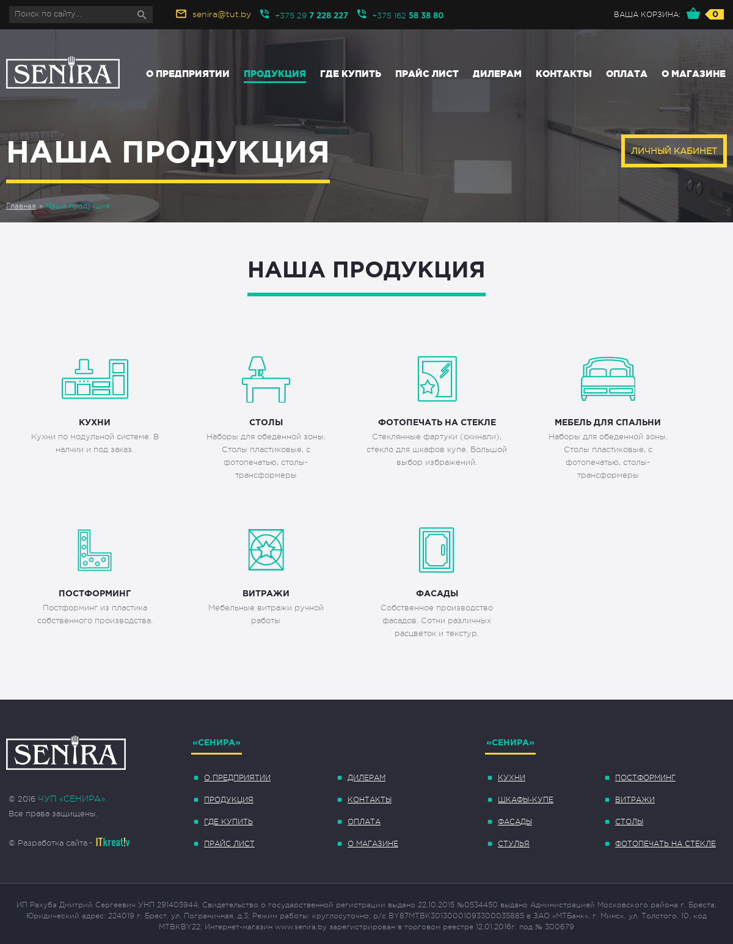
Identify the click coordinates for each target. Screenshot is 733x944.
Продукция (275, 73)
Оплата (626, 73)
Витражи (635, 800)
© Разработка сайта (48, 842)
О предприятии (188, 73)
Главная (21, 206)
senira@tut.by (221, 14)
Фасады (515, 822)
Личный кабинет (674, 151)
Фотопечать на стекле (665, 844)
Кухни (511, 778)
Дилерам (497, 73)
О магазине (694, 73)
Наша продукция (78, 206)
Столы (629, 822)
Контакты (564, 73)
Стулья (514, 844)
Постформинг (645, 778)
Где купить (350, 73)
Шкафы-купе (525, 800)
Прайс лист (427, 73)
